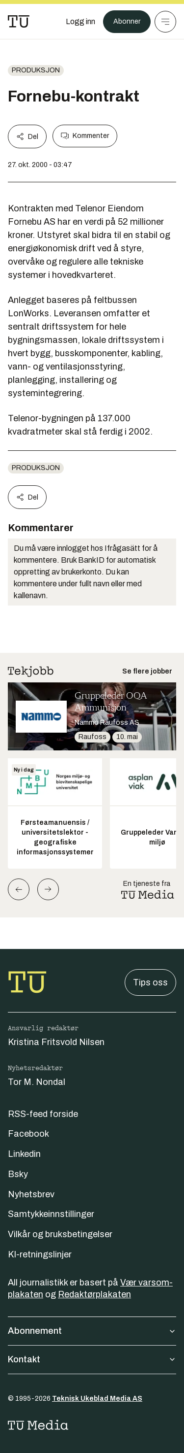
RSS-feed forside (43, 1114)
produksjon (36, 70)
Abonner (126, 21)
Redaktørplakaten (94, 1294)
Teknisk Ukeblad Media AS (97, 1398)
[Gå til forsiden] (18, 22)
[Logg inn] (80, 22)
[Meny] (165, 22)
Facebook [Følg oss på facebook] (28, 1134)
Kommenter (85, 136)
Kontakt (92, 1359)
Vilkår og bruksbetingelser (60, 1234)
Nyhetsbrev (31, 1194)
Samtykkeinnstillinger (51, 1214)
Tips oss (150, 982)
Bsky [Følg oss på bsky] (18, 1174)
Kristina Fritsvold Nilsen (56, 1042)
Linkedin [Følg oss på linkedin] (24, 1154)
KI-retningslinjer (40, 1254)
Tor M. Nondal (36, 1082)
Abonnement (92, 1331)
